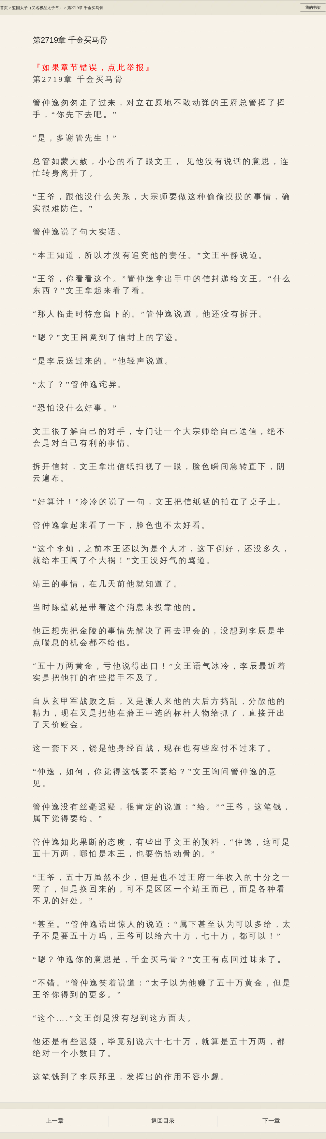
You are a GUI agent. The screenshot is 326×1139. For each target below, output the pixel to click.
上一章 (55, 1120)
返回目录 (163, 1120)
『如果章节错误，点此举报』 (94, 67)
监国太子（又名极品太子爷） (37, 8)
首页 (4, 8)
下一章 (271, 1120)
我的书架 (313, 7)
